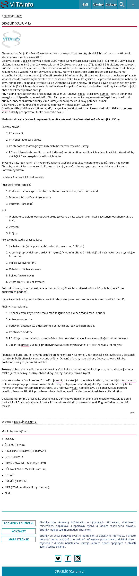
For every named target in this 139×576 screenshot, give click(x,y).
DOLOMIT (11, 439)
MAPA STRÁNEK (19, 539)
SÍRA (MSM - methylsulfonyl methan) (27, 487)
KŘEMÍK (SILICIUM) (16, 481)
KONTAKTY (18, 531)
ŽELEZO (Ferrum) (15, 445)
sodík (81, 94)
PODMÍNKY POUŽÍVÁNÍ (19, 523)
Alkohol (98, 4)
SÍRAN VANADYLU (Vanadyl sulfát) (25, 463)
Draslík (6, 108)
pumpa (104, 94)
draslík (25, 345)
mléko (5, 373)
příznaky (17, 288)
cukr (75, 387)
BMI (85, 4)
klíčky (50, 373)
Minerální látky (13, 15)
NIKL (8, 493)
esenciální (35, 57)
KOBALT (10, 475)
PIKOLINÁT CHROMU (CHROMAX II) (26, 451)
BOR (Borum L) (14, 457)
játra (13, 373)
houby (58, 373)
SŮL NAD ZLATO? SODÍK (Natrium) (25, 469)
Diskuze (111, 4)
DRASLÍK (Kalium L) (25, 421)
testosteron (129, 380)
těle (25, 61)
